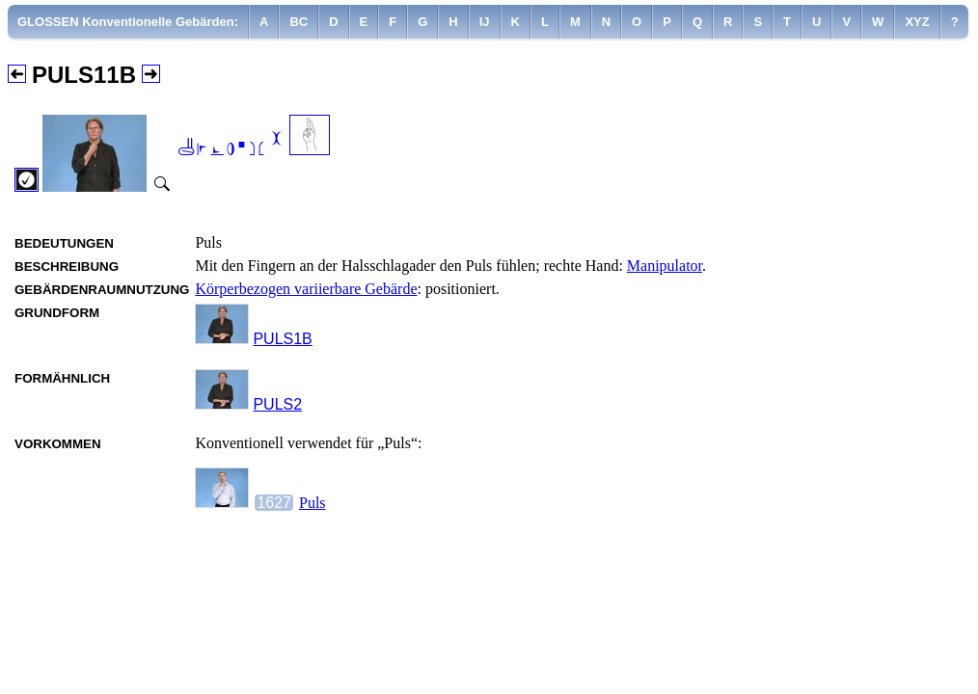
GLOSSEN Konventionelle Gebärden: (127, 21)
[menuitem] (128, 22)
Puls (312, 502)
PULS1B (282, 339)
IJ (484, 21)
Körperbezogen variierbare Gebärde (306, 288)
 (230, 145)
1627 (274, 502)
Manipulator (664, 265)
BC (298, 21)
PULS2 (277, 404)
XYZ (917, 21)
